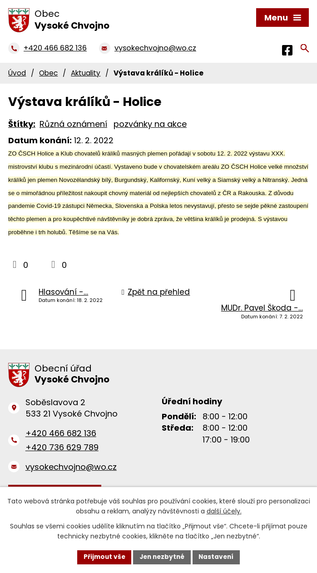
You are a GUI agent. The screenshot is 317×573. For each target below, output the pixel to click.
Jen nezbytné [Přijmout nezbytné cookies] (162, 556)
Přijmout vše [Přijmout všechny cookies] (102, 556)
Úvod (17, 73)
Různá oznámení (73, 124)
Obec (48, 73)
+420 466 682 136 (60, 433)
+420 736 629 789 (62, 446)
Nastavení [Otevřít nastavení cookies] (218, 556)
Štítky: (21, 124)
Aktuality (85, 73)
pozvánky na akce (150, 124)
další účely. (224, 511)
